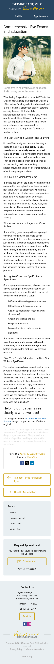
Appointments (41, 16)
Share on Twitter (27, 463)
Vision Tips (32, 457)
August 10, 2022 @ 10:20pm (32, 454)
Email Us (27, 616)
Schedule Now (26, 561)
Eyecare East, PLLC (30, 643)
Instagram (29, 624)
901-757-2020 (30, 604)
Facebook (25, 624)
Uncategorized (17, 518)
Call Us (18, 16)
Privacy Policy (16, 649)
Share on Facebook (22, 463)
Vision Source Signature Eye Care (27, 634)
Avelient (40, 649)
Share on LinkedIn (32, 463)
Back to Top (27, 656)
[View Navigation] (5, 16)
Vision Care (15, 523)
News (13, 512)
